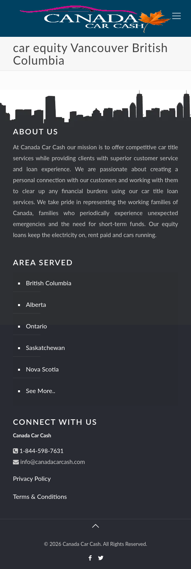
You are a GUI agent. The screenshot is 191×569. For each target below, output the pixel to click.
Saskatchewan (45, 347)
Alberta (36, 304)
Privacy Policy (32, 478)
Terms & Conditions (40, 496)
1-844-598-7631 (41, 450)
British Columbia (48, 282)
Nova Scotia (42, 369)
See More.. (40, 390)
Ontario (36, 326)
